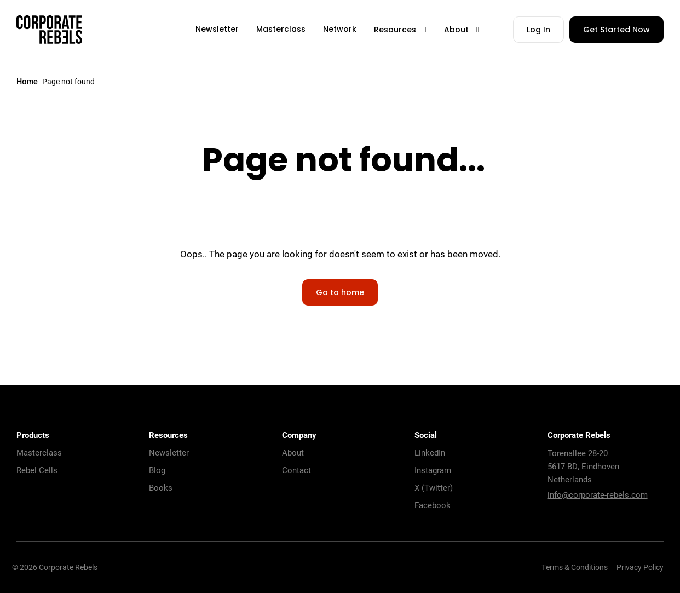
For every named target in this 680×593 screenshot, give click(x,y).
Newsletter (169, 452)
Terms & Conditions (574, 567)
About (293, 452)
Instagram (432, 469)
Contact (296, 469)
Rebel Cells (36, 469)
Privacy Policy (640, 567)
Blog (157, 469)
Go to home (340, 293)
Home (27, 82)
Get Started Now (616, 30)
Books (160, 487)
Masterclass (39, 452)
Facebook (432, 504)
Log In (538, 30)
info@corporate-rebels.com (598, 494)
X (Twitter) (433, 487)
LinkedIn (429, 452)
